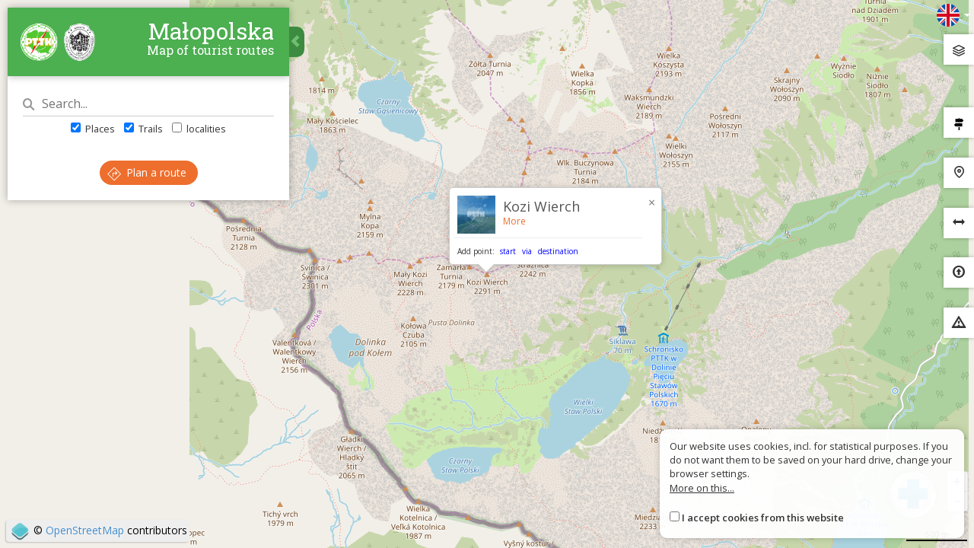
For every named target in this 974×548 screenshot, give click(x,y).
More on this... (702, 488)
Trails (143, 128)
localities (199, 128)
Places (93, 128)
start (508, 251)
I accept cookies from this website (763, 517)
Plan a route (146, 172)
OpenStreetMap (85, 530)
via (527, 251)
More (514, 221)
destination (558, 251)
